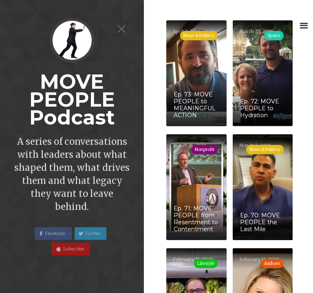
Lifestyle (205, 263)
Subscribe (73, 253)
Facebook (55, 237)
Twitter (92, 237)
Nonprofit (204, 149)
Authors (272, 263)
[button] (304, 25)
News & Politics (264, 149)
